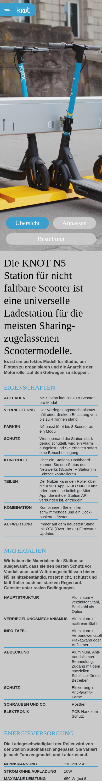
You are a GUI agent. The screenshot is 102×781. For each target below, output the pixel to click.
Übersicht (27, 223)
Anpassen (74, 223)
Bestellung (51, 238)
